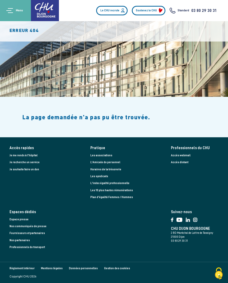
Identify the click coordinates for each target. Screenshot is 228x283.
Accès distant (179, 162)
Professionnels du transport (27, 247)
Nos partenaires (20, 240)
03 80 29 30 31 (203, 10)
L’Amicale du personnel (105, 162)
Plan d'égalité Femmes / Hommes (111, 197)
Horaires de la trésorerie (105, 169)
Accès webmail (180, 155)
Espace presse (19, 219)
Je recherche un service (25, 162)
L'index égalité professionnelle (109, 183)
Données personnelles (83, 268)
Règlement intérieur (22, 268)
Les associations (101, 155)
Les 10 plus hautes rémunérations (111, 190)
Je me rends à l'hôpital (24, 155)
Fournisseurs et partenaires (27, 233)
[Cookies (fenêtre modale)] (219, 274)
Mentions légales (52, 268)
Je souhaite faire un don (24, 169)
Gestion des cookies (117, 268)
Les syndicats (99, 176)
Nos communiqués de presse (28, 226)
